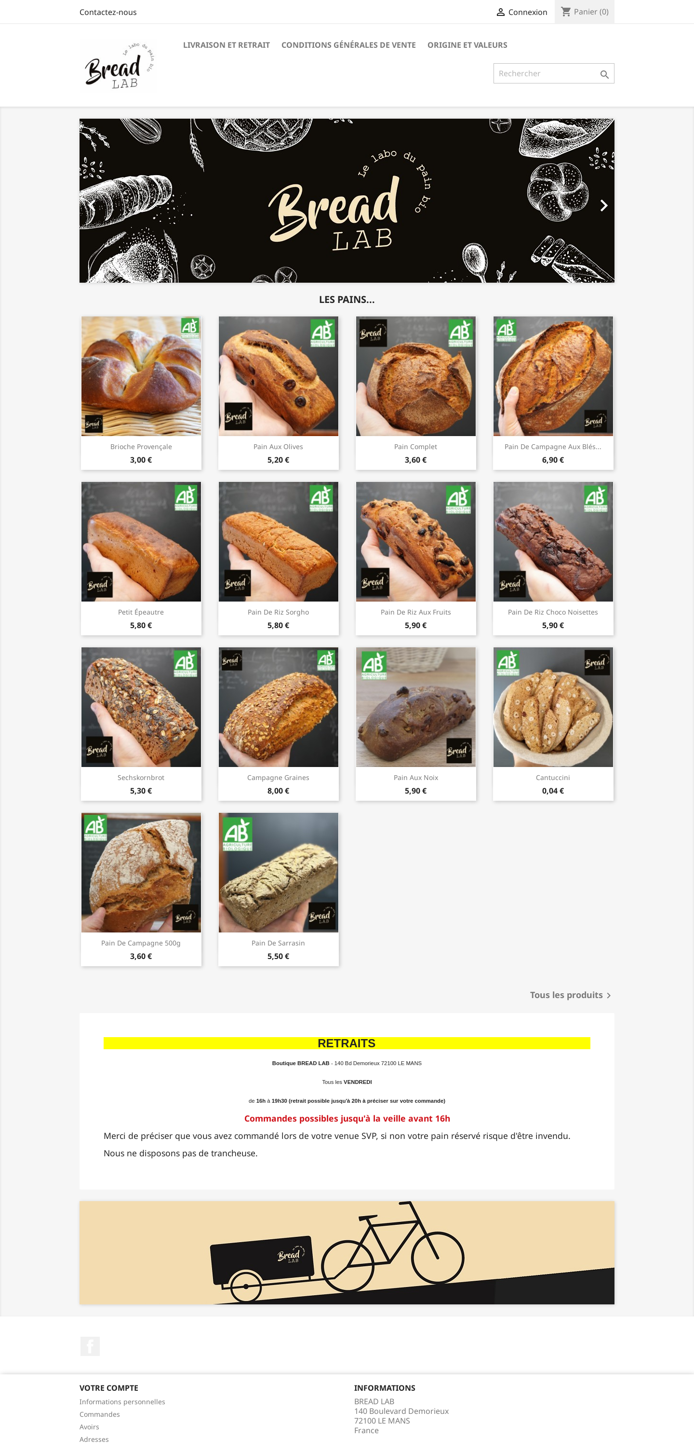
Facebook (90, 1346)
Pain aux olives (278, 446)
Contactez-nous (108, 12)
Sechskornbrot (141, 777)
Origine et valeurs (467, 45)
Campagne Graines (278, 777)
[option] (347, 201)
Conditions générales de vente (348, 45)
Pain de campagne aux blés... (553, 446)
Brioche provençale (141, 446)
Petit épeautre (141, 611)
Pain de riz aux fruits (416, 611)
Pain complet (415, 446)
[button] (120, 201)
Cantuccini (553, 777)
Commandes (100, 1414)
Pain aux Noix (416, 777)
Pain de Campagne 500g (141, 942)
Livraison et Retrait (226, 45)
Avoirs (89, 1426)
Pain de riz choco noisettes (553, 611)
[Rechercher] (554, 73)
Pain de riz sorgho (278, 611)
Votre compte (109, 1388)
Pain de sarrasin (278, 942)
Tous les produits (572, 995)
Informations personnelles (122, 1401)
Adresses (94, 1439)
